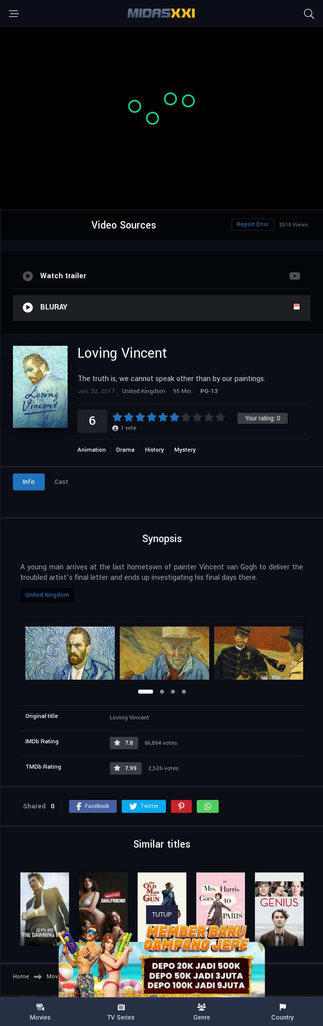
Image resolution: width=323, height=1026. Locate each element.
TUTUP (162, 914)
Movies (40, 1012)
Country (282, 1012)
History (154, 450)
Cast (62, 481)
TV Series (121, 1012)
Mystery (185, 450)
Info (29, 481)
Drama (125, 450)
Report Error (253, 224)
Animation (92, 450)
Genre (202, 1012)
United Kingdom (47, 595)
